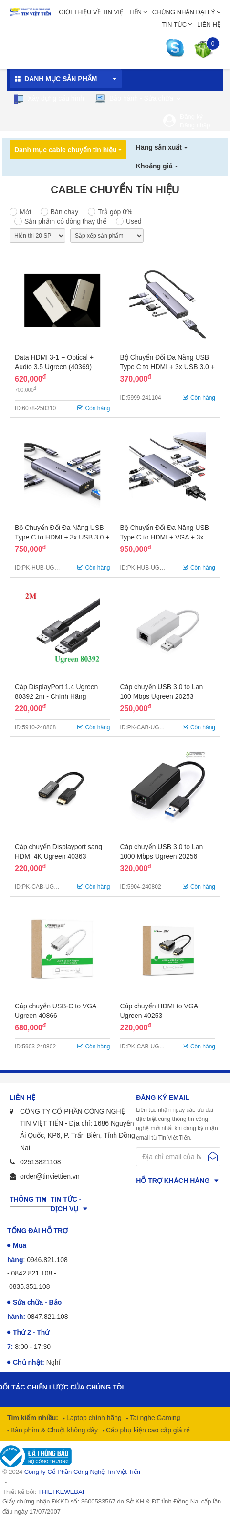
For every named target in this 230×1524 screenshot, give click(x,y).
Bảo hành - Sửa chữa (133, 98)
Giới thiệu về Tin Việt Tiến (100, 12)
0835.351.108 (29, 1286)
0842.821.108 (31, 1273)
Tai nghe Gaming (154, 1417)
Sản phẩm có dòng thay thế (65, 221)
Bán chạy (65, 212)
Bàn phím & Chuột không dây (53, 1430)
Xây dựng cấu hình (48, 98)
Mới (25, 212)
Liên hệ (208, 24)
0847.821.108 (47, 1316)
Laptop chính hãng (93, 1417)
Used (134, 221)
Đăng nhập (195, 125)
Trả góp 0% (115, 212)
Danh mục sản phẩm (60, 79)
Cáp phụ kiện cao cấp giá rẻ (147, 1430)
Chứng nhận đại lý (183, 12)
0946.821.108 (47, 1260)
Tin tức (174, 24)
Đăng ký (191, 116)
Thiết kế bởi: (43, 1491)
